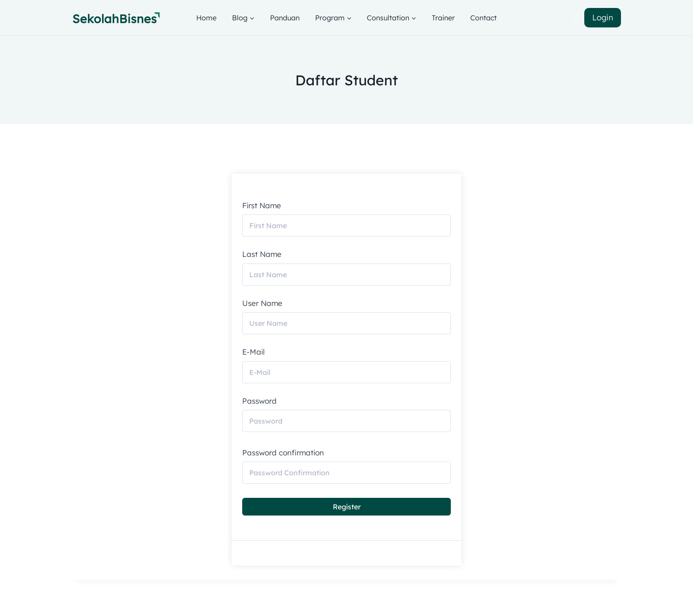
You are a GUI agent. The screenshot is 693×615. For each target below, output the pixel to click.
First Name (261, 205)
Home (206, 17)
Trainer (443, 17)
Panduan (285, 17)
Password (259, 401)
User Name (262, 303)
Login (602, 17)
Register (347, 506)
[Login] (575, 18)
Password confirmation (283, 452)
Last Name (262, 254)
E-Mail (253, 352)
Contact (483, 17)
